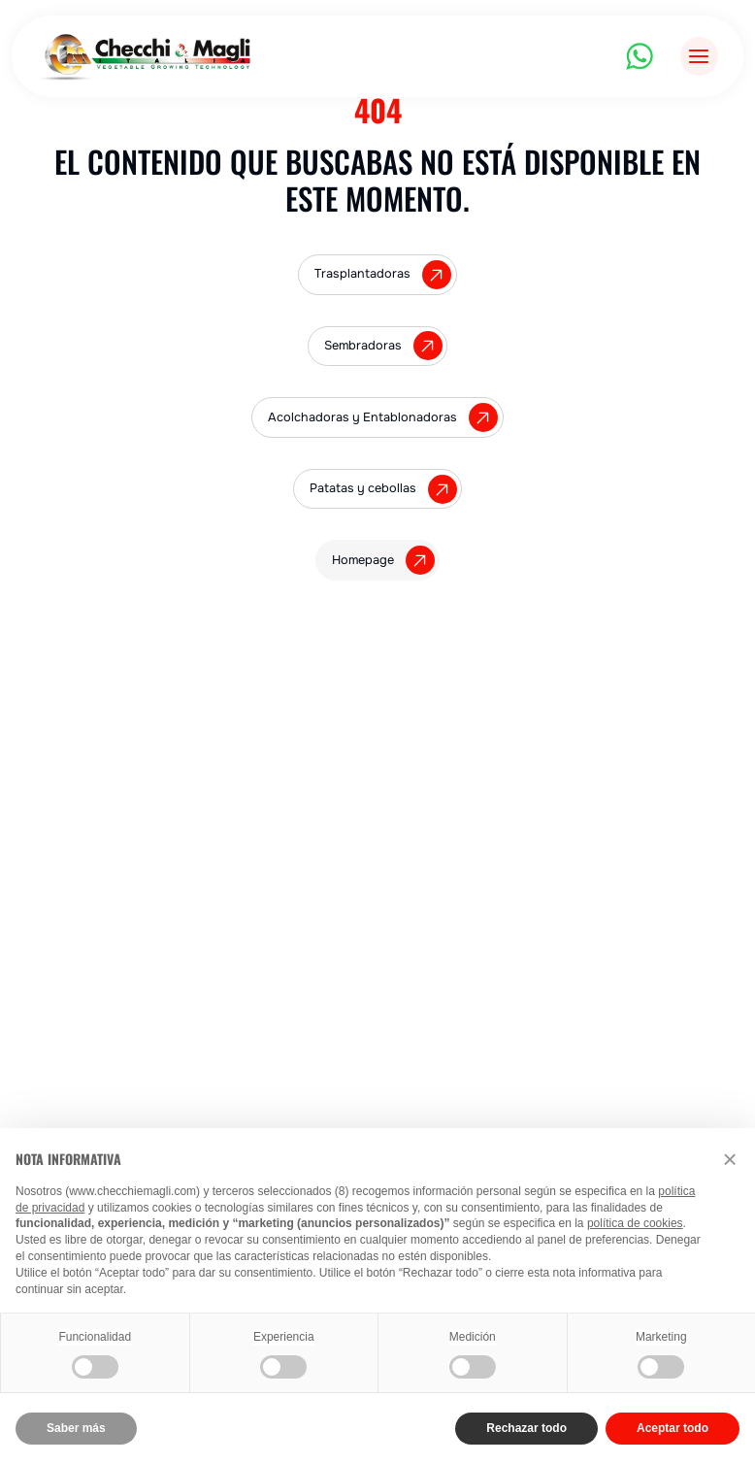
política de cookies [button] (635, 1223)
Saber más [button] (76, 1428)
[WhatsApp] (639, 56)
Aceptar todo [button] (672, 1428)
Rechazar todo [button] (526, 1428)
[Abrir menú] (699, 56)
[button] (729, 1159)
